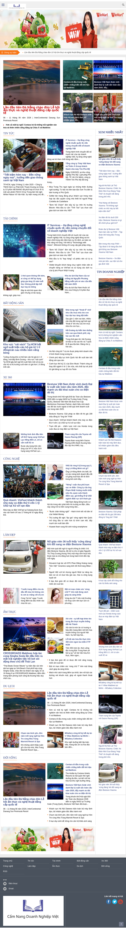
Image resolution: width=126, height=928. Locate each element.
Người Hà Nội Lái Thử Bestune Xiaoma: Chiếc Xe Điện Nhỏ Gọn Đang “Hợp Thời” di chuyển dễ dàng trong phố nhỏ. (110, 191)
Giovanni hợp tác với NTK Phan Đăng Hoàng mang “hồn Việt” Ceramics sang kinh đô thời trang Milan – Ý (70, 566)
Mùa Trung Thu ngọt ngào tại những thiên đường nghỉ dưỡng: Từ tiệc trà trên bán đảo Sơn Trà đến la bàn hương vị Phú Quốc (70, 190)
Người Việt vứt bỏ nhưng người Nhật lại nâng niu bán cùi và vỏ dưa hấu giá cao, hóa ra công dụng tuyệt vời (70, 575)
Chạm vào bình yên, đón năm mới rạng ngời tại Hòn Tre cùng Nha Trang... (108, 117)
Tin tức (8, 133)
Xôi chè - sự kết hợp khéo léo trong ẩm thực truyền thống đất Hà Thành (78, 621)
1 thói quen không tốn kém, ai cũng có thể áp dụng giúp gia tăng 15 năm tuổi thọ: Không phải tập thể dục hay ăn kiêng (33, 281)
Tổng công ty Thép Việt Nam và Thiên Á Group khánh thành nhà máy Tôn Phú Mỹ (78, 166)
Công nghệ (11, 458)
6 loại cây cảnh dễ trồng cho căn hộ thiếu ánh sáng (70, 821)
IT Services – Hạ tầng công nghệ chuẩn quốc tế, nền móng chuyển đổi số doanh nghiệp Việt (69, 228)
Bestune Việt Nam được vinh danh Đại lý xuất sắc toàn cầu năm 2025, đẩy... (107, 85)
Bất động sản (13, 303)
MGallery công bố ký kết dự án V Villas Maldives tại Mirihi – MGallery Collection (78, 736)
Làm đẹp (9, 534)
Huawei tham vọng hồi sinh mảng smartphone (68, 527)
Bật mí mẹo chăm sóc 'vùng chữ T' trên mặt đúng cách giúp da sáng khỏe (77, 592)
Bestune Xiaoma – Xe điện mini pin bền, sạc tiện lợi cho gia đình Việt (110, 261)
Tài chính (10, 218)
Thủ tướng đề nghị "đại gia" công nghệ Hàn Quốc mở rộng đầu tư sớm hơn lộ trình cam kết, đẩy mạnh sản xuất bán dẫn (70, 520)
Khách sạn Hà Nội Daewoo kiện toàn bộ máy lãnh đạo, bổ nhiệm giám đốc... (78, 117)
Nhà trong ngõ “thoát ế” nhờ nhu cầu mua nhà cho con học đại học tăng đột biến (78, 313)
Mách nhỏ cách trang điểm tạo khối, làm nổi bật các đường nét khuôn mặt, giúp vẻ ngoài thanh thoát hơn (70, 675)
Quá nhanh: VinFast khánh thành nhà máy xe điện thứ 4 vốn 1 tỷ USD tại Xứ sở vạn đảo (22, 503)
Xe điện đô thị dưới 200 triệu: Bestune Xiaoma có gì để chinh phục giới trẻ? (110, 220)
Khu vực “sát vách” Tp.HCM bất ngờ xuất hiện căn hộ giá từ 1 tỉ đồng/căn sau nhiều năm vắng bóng (22, 348)
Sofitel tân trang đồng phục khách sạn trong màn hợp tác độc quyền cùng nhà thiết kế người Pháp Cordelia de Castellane (70, 199)
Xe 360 (7, 377)
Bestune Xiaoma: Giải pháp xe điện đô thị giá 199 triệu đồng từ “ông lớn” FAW (110, 514)
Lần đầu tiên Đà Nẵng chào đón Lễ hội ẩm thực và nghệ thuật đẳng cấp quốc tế (31, 110)
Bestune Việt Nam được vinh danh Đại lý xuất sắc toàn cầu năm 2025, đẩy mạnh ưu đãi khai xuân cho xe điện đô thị (69, 388)
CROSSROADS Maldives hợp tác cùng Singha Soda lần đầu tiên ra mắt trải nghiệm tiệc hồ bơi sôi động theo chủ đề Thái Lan (23, 657)
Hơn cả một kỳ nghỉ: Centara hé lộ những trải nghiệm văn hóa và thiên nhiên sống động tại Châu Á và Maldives (70, 713)
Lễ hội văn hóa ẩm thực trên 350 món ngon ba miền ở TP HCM (78, 642)
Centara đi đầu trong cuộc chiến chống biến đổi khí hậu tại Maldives (77, 85)
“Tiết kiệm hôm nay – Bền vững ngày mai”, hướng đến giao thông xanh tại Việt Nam (23, 177)
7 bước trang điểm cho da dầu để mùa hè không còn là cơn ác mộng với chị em (32, 592)
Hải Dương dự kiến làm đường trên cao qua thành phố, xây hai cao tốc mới (79, 333)
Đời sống (10, 757)
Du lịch (9, 686)
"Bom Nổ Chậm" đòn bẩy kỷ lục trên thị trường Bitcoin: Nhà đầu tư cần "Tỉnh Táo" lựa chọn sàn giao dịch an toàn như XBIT (70, 208)
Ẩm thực (9, 611)
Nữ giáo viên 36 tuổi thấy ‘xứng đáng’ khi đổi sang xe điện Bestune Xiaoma (69, 543)
